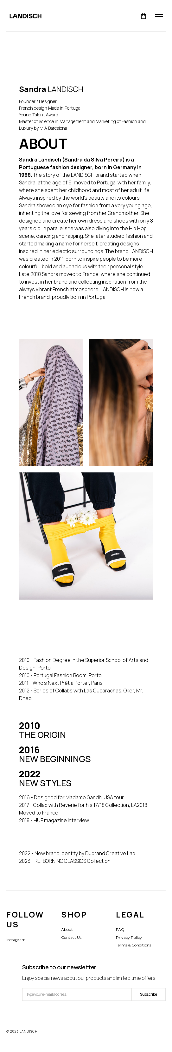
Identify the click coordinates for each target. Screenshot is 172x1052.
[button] (143, 16)
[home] (22, 16)
